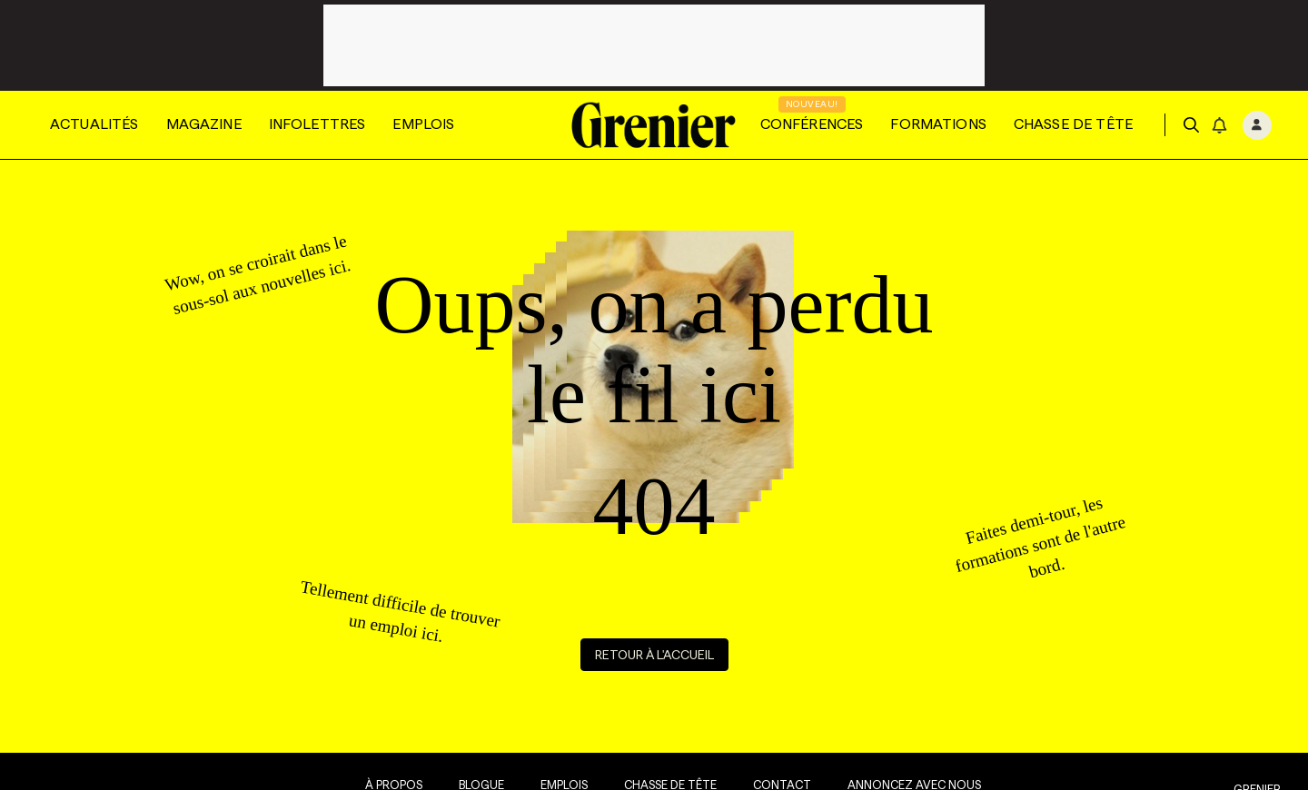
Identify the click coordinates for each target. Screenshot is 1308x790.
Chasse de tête (1073, 124)
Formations (938, 124)
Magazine (204, 124)
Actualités (94, 124)
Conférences (812, 124)
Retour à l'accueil (654, 654)
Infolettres (317, 124)
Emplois (423, 124)
